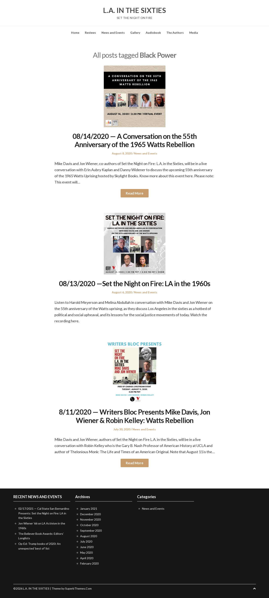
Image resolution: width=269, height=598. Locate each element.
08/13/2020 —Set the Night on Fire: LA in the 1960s (134, 283)
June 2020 (87, 547)
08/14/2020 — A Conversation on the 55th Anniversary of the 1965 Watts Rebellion (135, 140)
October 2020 (89, 525)
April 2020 (86, 558)
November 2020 (90, 519)
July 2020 (86, 541)
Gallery (135, 32)
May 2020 (86, 552)
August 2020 (88, 536)
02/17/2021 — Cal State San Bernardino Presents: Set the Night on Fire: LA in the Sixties (43, 513)
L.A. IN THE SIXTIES (134, 10)
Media (193, 32)
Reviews (90, 32)
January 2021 (88, 508)
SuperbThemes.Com (78, 588)
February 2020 (89, 563)
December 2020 (90, 514)
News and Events (113, 32)
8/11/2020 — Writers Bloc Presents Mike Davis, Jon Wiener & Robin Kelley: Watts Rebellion (134, 416)
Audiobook (153, 32)
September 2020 (91, 530)
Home (75, 32)
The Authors (175, 32)
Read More (134, 193)
